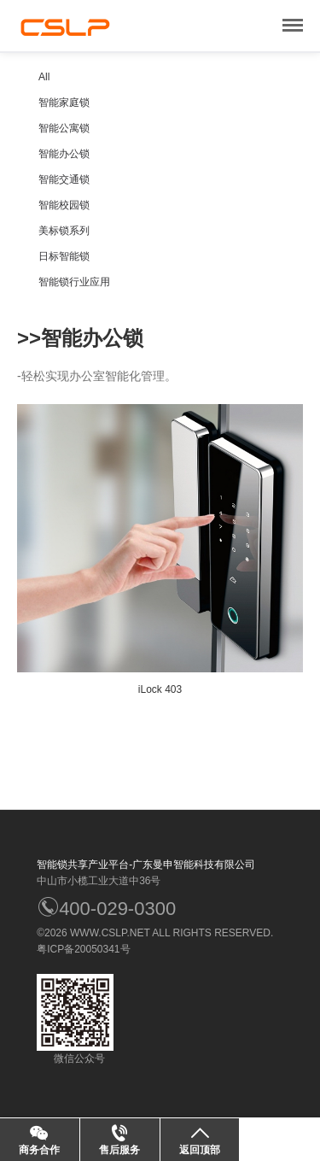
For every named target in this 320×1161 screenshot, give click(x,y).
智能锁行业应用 (74, 282)
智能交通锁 (64, 179)
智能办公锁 (64, 154)
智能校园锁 (64, 205)
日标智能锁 (64, 256)
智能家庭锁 (64, 102)
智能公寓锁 (64, 128)
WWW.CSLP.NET (110, 933)
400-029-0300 (106, 908)
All (43, 77)
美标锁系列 (64, 231)
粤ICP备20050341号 (83, 949)
